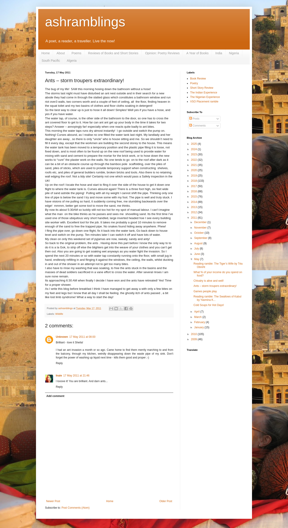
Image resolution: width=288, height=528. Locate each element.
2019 (194, 175)
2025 (194, 143)
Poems (76, 53)
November (200, 227)
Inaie (59, 375)
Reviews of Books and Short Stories (113, 53)
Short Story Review (201, 87)
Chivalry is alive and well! (209, 280)
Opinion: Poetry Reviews (162, 53)
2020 (194, 170)
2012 (194, 212)
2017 (194, 186)
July (197, 248)
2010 (194, 334)
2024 (194, 149)
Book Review (198, 78)
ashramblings (85, 21)
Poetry (194, 83)
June (197, 254)
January (199, 327)
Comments (197, 125)
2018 (194, 180)
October (199, 232)
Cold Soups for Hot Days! (209, 305)
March (198, 317)
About (60, 53)
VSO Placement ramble (204, 101)
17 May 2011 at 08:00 (82, 336)
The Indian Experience (203, 92)
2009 (194, 339)
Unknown (62, 336)
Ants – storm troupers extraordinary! (215, 286)
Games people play (205, 291)
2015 (194, 196)
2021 (194, 165)
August (198, 243)
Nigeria (234, 53)
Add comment (55, 396)
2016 (194, 191)
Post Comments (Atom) (75, 507)
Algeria (72, 60)
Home (45, 53)
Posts (194, 118)
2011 (194, 217)
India (218, 53)
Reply (59, 363)
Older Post (165, 501)
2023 (194, 154)
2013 (194, 207)
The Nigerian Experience (205, 97)
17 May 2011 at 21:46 (76, 375)
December (200, 222)
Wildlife (59, 314)
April (197, 311)
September (201, 238)
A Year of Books (197, 53)
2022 (194, 159)
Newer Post (53, 501)
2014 (194, 202)
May (197, 259)
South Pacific (51, 60)
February (200, 322)
